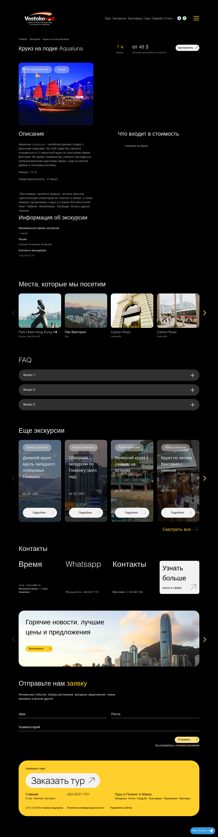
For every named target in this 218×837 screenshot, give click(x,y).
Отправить (184, 739)
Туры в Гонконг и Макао (133, 794)
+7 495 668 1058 (134, 592)
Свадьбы (157, 18)
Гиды (147, 18)
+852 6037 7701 (27, 256)
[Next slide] (204, 313)
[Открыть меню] (196, 18)
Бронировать (185, 48)
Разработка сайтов (121, 808)
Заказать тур (58, 780)
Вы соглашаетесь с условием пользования (177, 745)
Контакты (50, 798)
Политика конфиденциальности (85, 808)
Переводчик (170, 798)
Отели (168, 18)
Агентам (38, 798)
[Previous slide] (13, 313)
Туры (108, 18)
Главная (32, 794)
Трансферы (134, 18)
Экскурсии (119, 18)
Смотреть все (177, 529)
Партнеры (184, 798)
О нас (29, 798)
